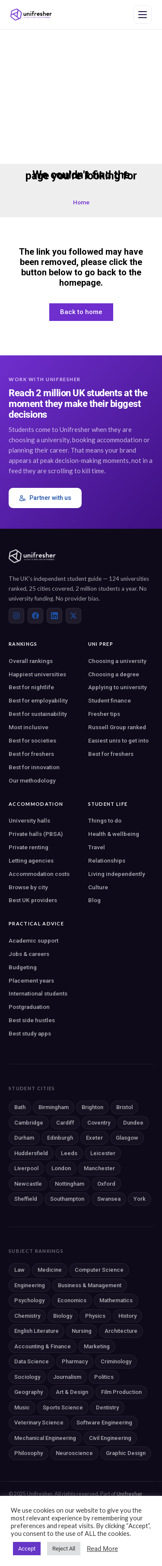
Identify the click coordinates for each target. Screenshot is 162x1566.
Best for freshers (31, 753)
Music (22, 1407)
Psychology (29, 1300)
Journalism (67, 1377)
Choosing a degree (113, 674)
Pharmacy (75, 1361)
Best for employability (38, 700)
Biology (62, 1316)
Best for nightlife (31, 687)
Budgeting (23, 967)
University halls (29, 820)
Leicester (102, 1153)
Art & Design (72, 1392)
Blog (94, 900)
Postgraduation (29, 1006)
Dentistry (107, 1407)
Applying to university (117, 687)
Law (19, 1270)
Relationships (106, 860)
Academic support (33, 940)
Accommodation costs (39, 873)
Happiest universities (37, 674)
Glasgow (127, 1137)
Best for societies (32, 740)
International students (38, 993)
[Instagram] (16, 615)
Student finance (109, 700)
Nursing (82, 1331)
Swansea (109, 1199)
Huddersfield (31, 1153)
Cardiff (65, 1122)
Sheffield (25, 1199)
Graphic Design (126, 1453)
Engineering (29, 1285)
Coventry (98, 1122)
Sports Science (63, 1407)
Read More (102, 1549)
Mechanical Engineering (45, 1438)
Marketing (97, 1346)
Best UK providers (33, 900)
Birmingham (53, 1107)
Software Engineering (104, 1422)
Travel (96, 847)
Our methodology (32, 780)
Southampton (67, 1199)
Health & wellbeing (113, 833)
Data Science (31, 1361)
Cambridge (28, 1122)
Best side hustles (32, 1020)
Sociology (27, 1377)
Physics (95, 1316)
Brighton (92, 1107)
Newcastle (28, 1184)
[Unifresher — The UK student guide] (31, 15)
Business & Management (89, 1285)
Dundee (133, 1122)
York (139, 1199)
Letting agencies (31, 860)
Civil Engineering (110, 1438)
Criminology (116, 1361)
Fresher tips (104, 713)
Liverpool (26, 1168)
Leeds (69, 1153)
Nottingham (69, 1184)
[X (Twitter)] (73, 615)
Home (81, 202)
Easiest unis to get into (118, 740)
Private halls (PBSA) (36, 833)
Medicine (50, 1270)
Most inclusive (28, 727)
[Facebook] (35, 615)
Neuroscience (74, 1453)
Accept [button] (26, 1548)
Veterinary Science (39, 1422)
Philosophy (28, 1453)
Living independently (116, 873)
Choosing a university (117, 660)
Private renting (28, 847)
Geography (28, 1392)
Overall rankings (31, 660)
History (127, 1316)
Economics (71, 1300)
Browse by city (28, 887)
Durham (24, 1137)
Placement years (31, 980)
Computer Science (99, 1270)
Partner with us (45, 498)
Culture (98, 887)
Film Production (121, 1392)
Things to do (104, 820)
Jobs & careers (29, 953)
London (61, 1168)
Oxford (106, 1184)
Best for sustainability (38, 713)
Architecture (121, 1331)
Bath (19, 1107)
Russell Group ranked (117, 727)
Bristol (124, 1107)
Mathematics (116, 1300)
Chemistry (27, 1316)
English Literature (36, 1331)
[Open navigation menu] (142, 15)
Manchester (99, 1168)
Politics (104, 1377)
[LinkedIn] (54, 615)
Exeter (94, 1137)
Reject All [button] (63, 1548)
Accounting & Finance (42, 1346)
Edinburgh (60, 1137)
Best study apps (30, 1033)
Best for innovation (34, 767)
